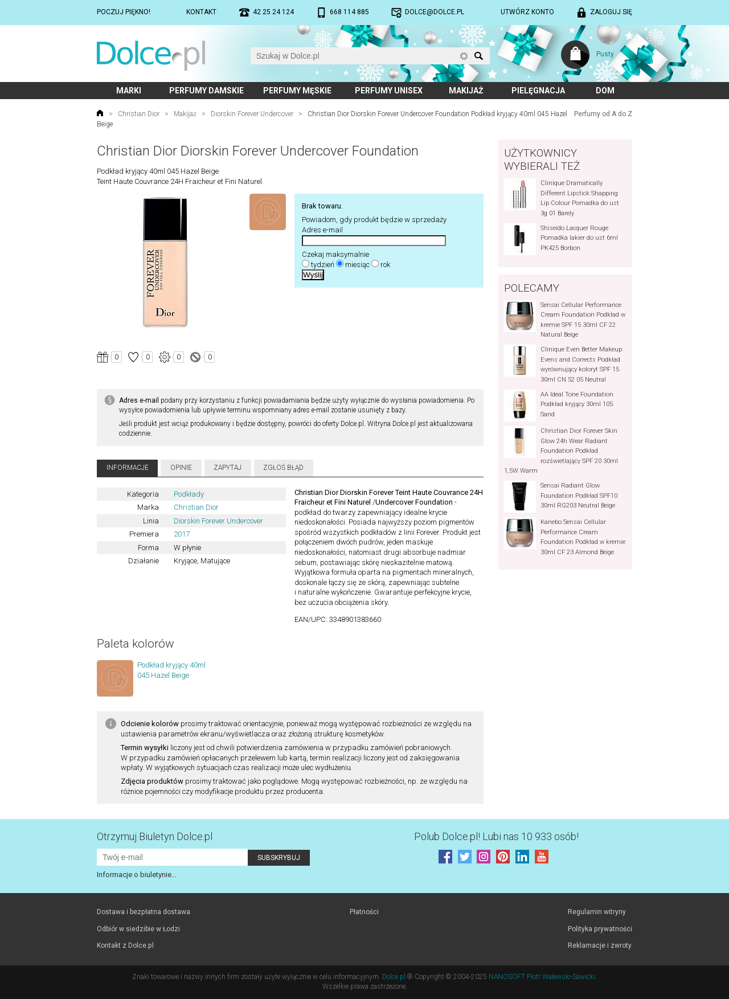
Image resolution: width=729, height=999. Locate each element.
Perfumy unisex (389, 90)
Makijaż (466, 90)
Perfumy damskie (206, 90)
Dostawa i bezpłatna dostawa (143, 912)
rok (385, 264)
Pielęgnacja (538, 90)
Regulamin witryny (597, 912)
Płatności (364, 912)
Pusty (605, 54)
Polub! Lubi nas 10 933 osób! (496, 836)
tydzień (322, 264)
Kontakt (201, 12)
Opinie (181, 468)
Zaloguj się (611, 12)
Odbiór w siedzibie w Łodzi (138, 929)
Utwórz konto (527, 12)
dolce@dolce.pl (434, 12)
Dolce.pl (394, 977)
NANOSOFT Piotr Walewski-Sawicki (542, 977)
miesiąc (357, 264)
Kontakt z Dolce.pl (125, 945)
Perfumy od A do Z (603, 114)
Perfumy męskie (297, 90)
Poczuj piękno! (123, 12)
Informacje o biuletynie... (137, 874)
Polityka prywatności (600, 929)
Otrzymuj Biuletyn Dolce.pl (154, 836)
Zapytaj (227, 468)
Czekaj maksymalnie (335, 254)
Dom (605, 90)
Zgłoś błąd (283, 468)
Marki (128, 90)
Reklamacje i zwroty (600, 945)
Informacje (128, 468)
